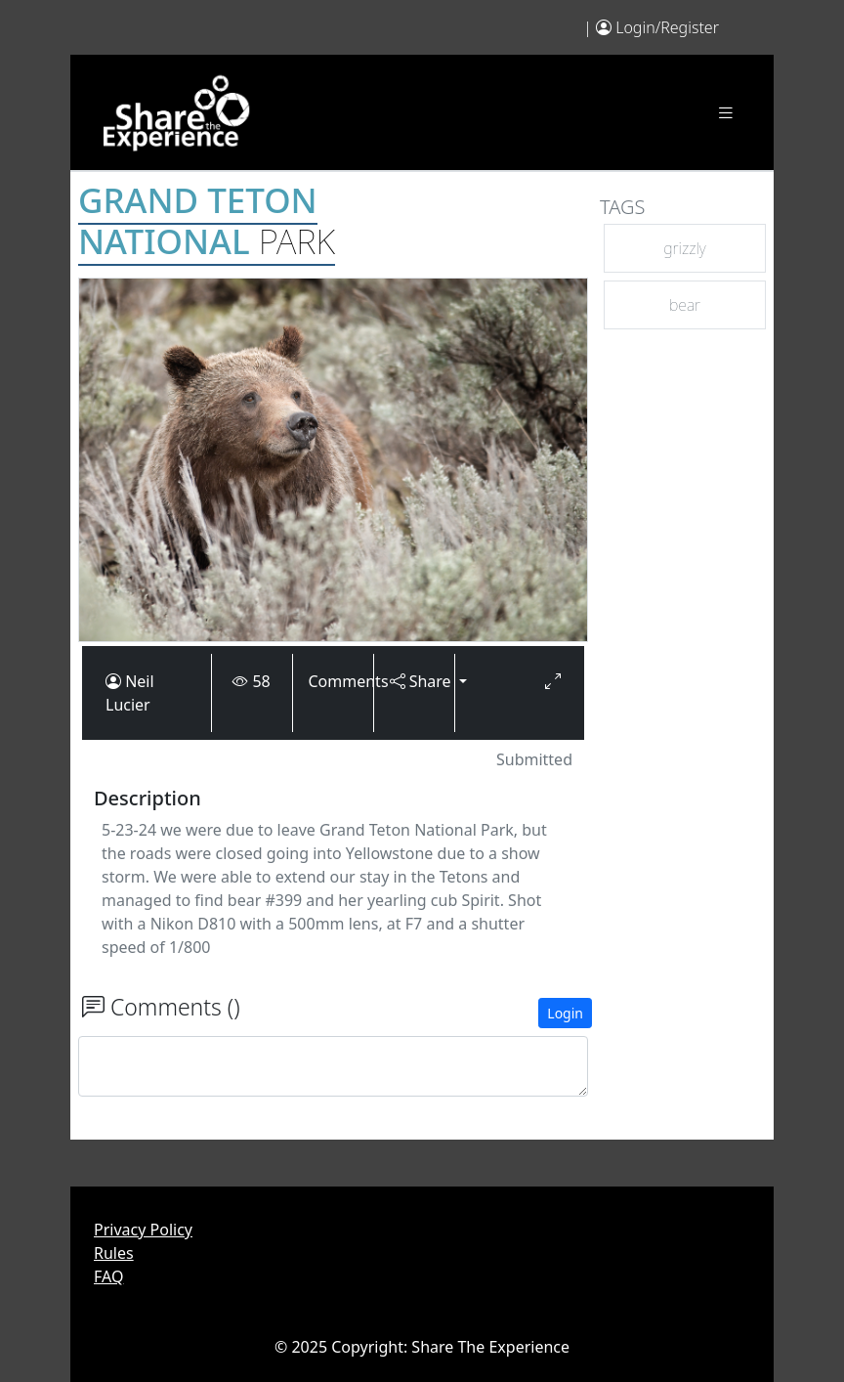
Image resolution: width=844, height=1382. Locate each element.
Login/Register (667, 27)
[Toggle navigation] (725, 113)
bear (684, 305)
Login (565, 1013)
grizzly (684, 248)
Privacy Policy (143, 1229)
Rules (114, 1253)
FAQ (108, 1276)
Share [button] (414, 681)
